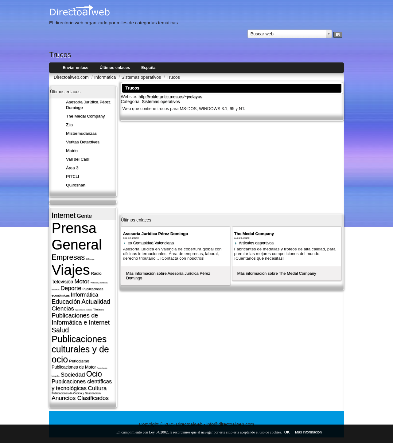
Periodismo (79, 361)
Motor (81, 281)
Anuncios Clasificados (80, 398)
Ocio (94, 373)
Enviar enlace (75, 67)
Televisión (62, 281)
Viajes (71, 270)
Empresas (68, 257)
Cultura (97, 388)
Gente (84, 216)
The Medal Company (85, 116)
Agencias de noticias (83, 310)
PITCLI (72, 176)
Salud (60, 330)
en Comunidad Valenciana (150, 243)
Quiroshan (75, 185)
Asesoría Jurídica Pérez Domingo (155, 233)
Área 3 (72, 168)
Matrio (72, 150)
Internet (64, 215)
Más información (308, 432)
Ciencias (63, 308)
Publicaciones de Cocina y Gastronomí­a (76, 393)
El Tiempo (90, 259)
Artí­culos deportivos (256, 243)
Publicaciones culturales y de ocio (80, 349)
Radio (96, 273)
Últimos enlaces (114, 67)
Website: (129, 96)
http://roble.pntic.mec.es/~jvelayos (170, 96)
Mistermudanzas (81, 133)
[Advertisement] (232, 167)
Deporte (70, 288)
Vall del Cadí (77, 159)
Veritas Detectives (82, 142)
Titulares (98, 309)
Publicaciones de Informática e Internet (81, 319)
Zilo (69, 124)
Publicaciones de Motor (74, 367)
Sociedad (72, 374)
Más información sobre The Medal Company (276, 273)
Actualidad (95, 301)
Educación (66, 301)
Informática (84, 295)
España (148, 67)
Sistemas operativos (161, 101)
